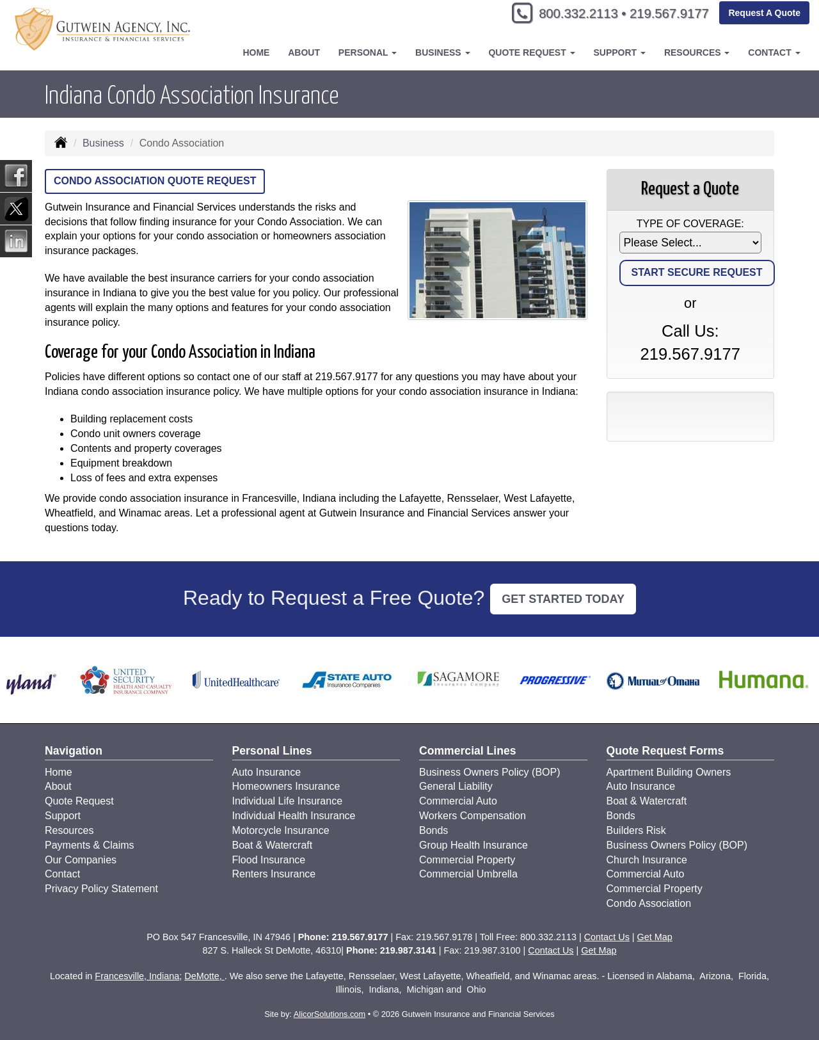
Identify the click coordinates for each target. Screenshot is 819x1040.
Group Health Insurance (473, 845)
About (304, 52)
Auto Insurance (266, 772)
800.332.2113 (563, 14)
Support (63, 815)
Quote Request (79, 801)
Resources (69, 830)
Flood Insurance (269, 859)
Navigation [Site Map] (73, 750)
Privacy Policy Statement (101, 888)
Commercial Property (467, 859)
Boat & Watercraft (272, 845)
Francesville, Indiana (137, 976)
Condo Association (649, 903)
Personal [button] (367, 52)
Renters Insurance (274, 873)
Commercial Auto (458, 801)
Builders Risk (636, 830)
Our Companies (80, 859)
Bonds (433, 830)
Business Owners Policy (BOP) (490, 772)
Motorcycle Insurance (281, 830)
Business (103, 143)
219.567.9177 (664, 14)
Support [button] (619, 52)
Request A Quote (764, 14)
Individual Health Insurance (294, 815)
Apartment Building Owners (669, 772)
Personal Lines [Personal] (272, 750)
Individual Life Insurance (287, 801)
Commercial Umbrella (468, 873)
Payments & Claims (89, 845)
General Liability (456, 786)
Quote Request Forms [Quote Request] (665, 750)
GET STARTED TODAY (563, 599)
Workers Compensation (472, 815)
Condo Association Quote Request (155, 180)
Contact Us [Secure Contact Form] (607, 937)
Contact (62, 873)
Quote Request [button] (531, 52)
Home (256, 52)
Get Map (654, 937)
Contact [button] (774, 52)
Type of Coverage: (690, 223)
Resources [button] (697, 52)
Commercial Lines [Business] (467, 750)
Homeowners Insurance (286, 786)
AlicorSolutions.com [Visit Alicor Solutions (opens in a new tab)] (329, 1014)
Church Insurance (647, 859)
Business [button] (442, 52)
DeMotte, (204, 976)
